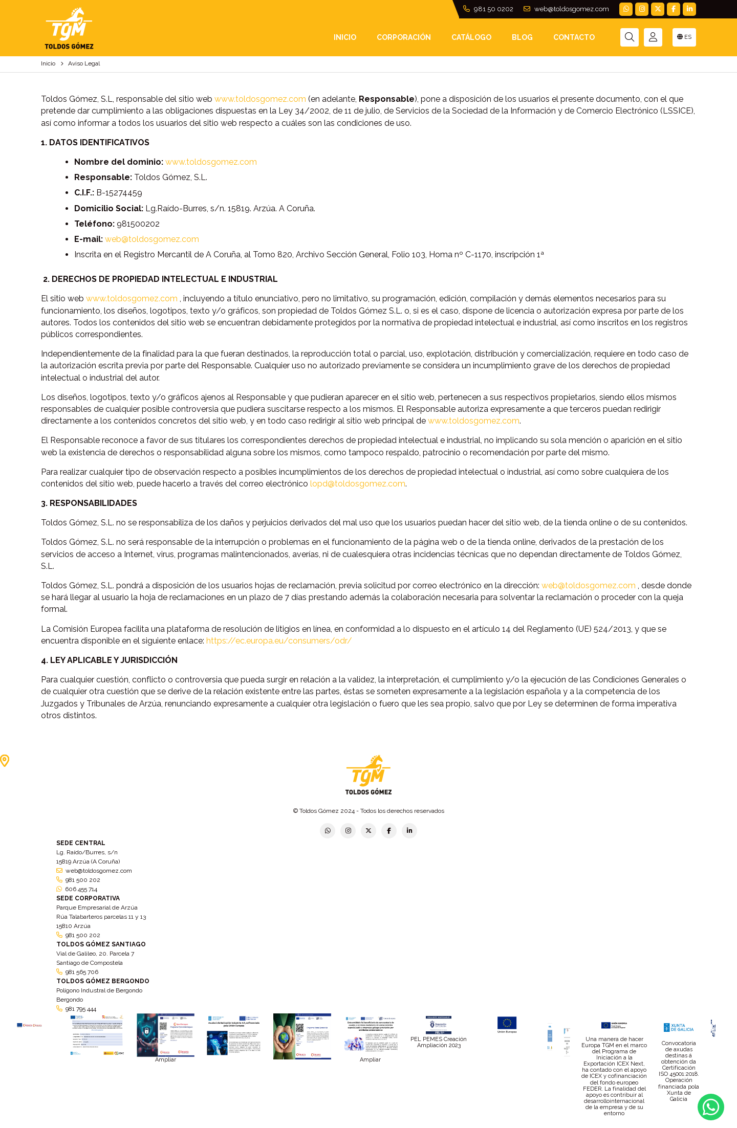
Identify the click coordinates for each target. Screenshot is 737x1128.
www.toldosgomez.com (260, 99)
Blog (522, 37)
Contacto (574, 37)
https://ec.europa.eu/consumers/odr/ (279, 641)
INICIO (345, 37)
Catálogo (471, 37)
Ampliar (165, 1059)
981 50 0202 (488, 9)
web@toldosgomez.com (566, 9)
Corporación (404, 37)
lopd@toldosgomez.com (357, 484)
